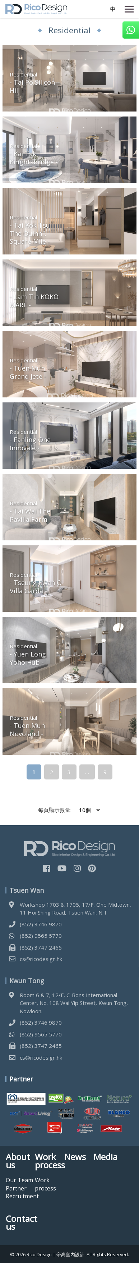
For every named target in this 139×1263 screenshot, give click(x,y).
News (75, 1157)
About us (18, 1161)
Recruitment (22, 1196)
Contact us (20, 1223)
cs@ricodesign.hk (41, 958)
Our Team (19, 1180)
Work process (49, 1161)
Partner (16, 1188)
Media (105, 1157)
